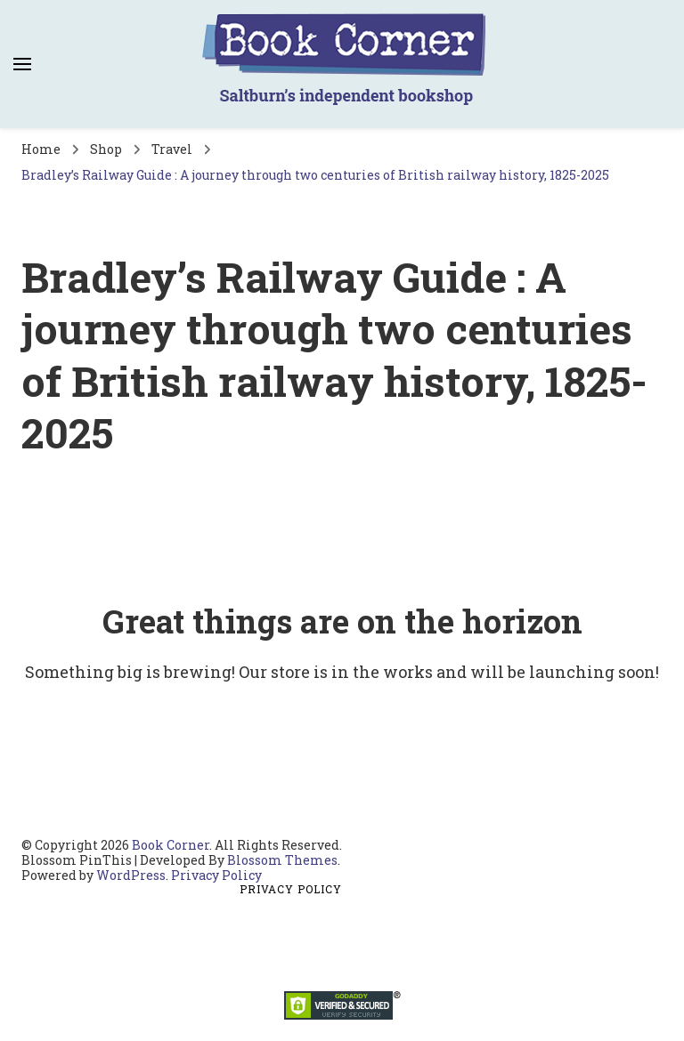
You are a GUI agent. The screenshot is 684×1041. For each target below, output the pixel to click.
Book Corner (170, 844)
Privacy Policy (216, 875)
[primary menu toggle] (22, 64)
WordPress (131, 875)
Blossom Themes (282, 859)
